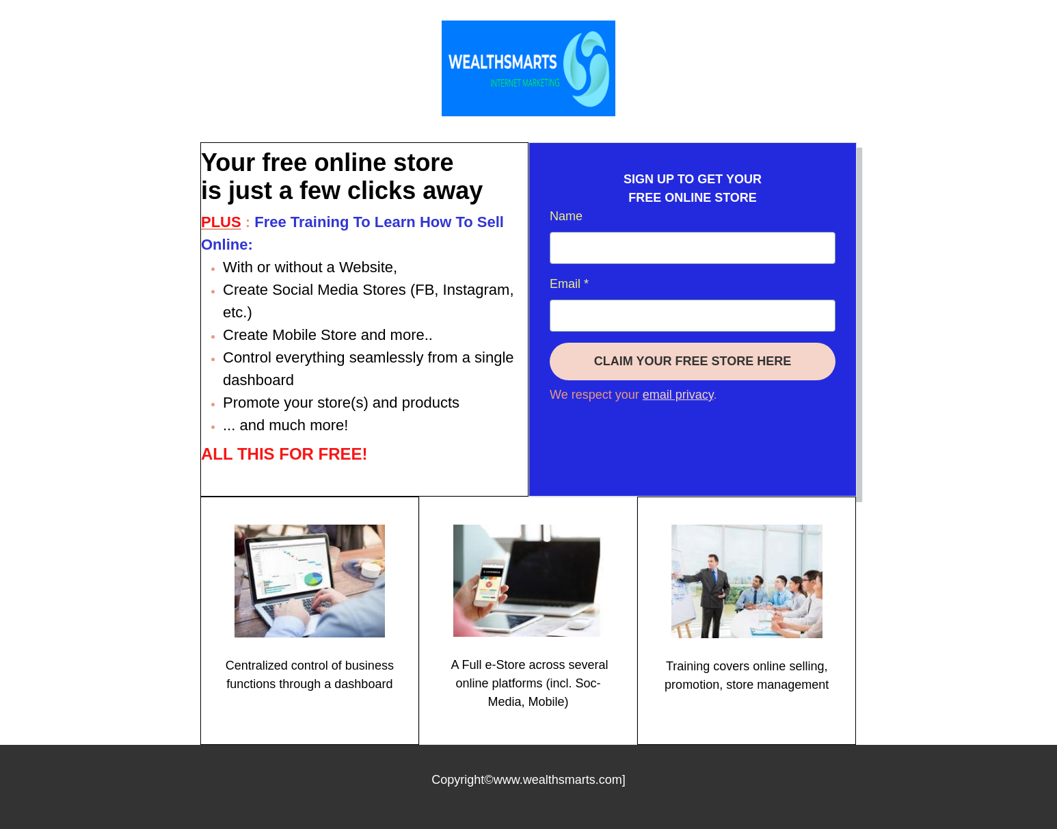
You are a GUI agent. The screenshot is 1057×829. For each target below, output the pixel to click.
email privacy (678, 395)
